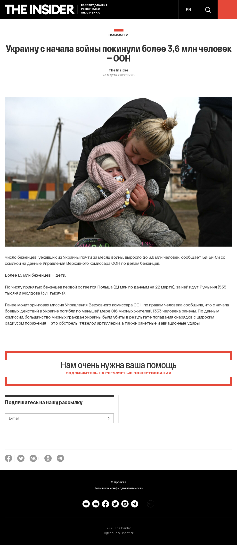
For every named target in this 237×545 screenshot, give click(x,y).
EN (188, 9)
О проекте (118, 482)
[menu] (227, 10)
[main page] (40, 9)
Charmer (127, 533)
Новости (118, 35)
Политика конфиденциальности (118, 488)
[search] (208, 9)
